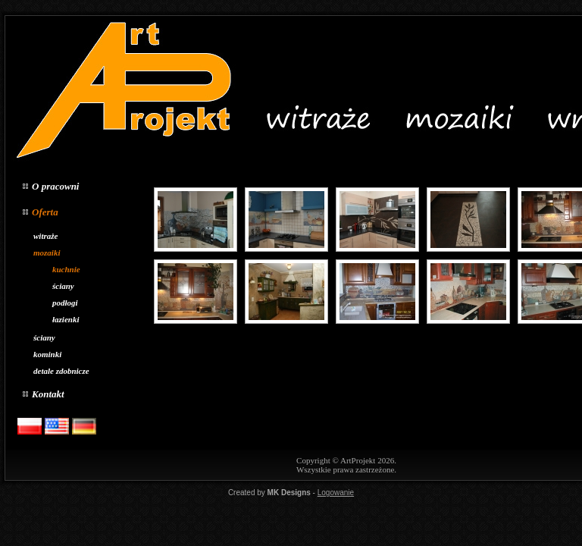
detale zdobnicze (61, 370)
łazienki (65, 319)
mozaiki (46, 252)
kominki (47, 354)
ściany (63, 285)
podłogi (65, 302)
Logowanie (336, 492)
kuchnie (66, 269)
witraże (45, 235)
